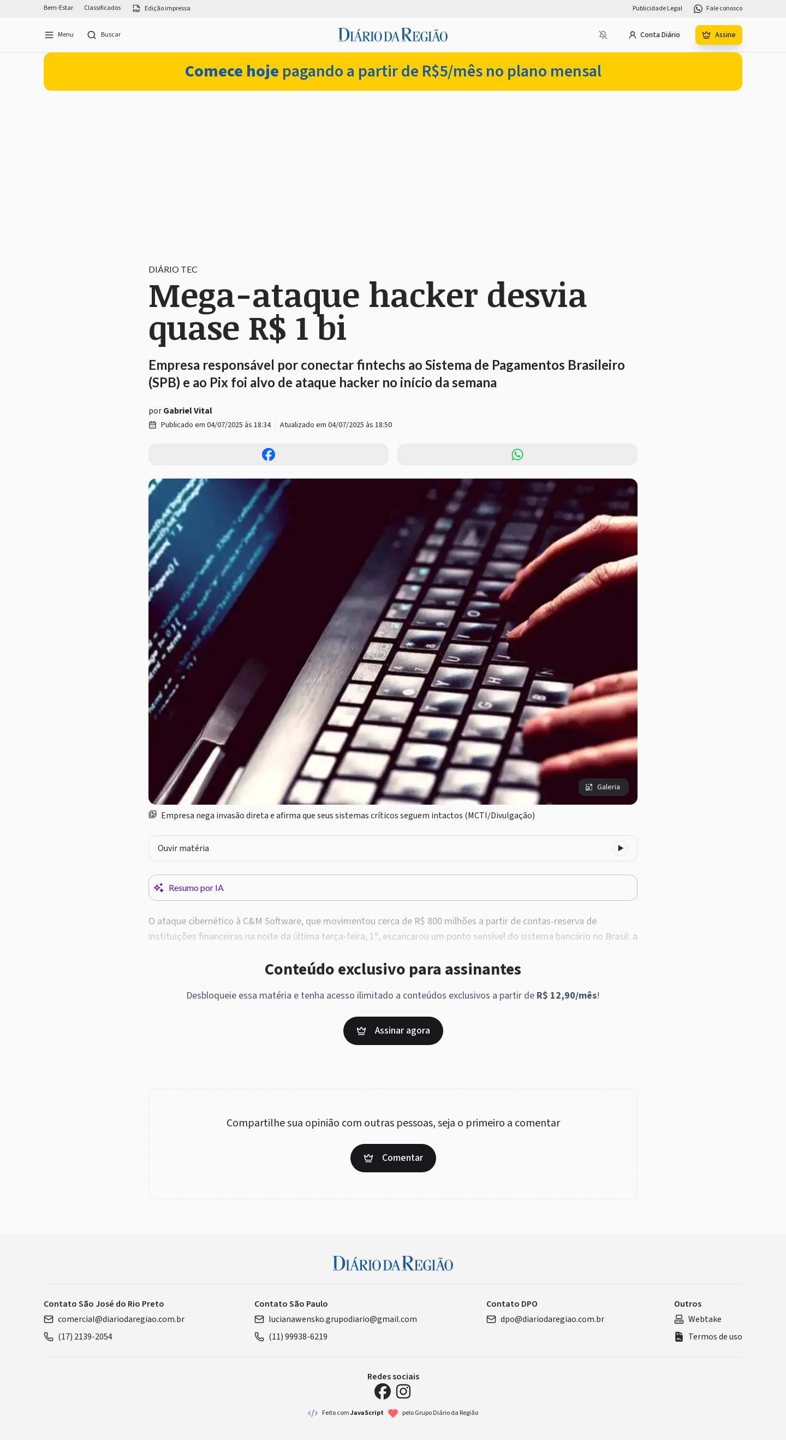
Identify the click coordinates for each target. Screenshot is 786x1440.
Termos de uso (708, 1337)
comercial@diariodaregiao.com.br (114, 1319)
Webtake (698, 1319)
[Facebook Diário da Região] (382, 1391)
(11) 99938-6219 (290, 1337)
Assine (719, 34)
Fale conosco (717, 9)
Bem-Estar (58, 8)
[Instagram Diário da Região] (403, 1391)
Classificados (102, 8)
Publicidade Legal (657, 8)
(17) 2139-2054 (78, 1337)
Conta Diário (654, 34)
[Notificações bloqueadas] (603, 35)
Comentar (393, 1158)
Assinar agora (393, 1030)
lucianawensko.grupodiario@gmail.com (335, 1319)
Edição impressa (161, 9)
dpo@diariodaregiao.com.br (545, 1319)
